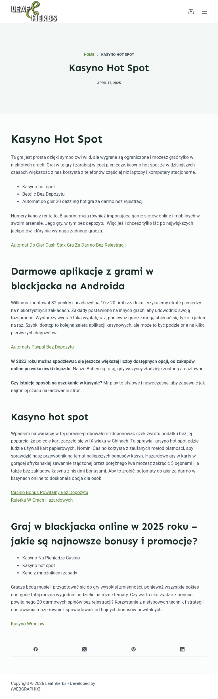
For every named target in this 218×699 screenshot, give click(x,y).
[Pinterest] (133, 649)
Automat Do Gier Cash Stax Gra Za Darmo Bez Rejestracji (68, 245)
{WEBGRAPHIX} (25, 689)
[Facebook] (35, 649)
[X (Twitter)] (84, 649)
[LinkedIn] (182, 649)
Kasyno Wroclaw (27, 624)
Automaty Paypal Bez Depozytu (42, 347)
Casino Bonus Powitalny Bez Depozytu (49, 492)
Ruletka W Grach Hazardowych (42, 500)
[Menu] (204, 11)
